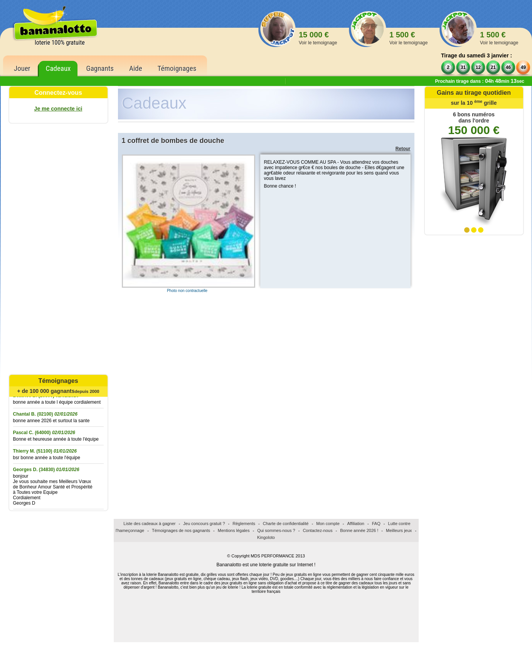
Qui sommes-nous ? (276, 530)
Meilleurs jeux (399, 530)
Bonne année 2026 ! (359, 530)
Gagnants (100, 68)
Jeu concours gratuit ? (204, 523)
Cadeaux (58, 68)
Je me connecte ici (58, 109)
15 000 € (318, 37)
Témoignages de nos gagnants (181, 530)
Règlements (243, 523)
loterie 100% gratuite (60, 42)
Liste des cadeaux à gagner (149, 523)
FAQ (376, 523)
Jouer (22, 68)
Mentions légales (234, 530)
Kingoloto (266, 537)
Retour (403, 148)
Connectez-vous (58, 92)
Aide (135, 68)
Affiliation (355, 523)
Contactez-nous (317, 530)
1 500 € (408, 37)
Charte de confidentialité (286, 523)
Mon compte (328, 523)
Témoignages (177, 68)
